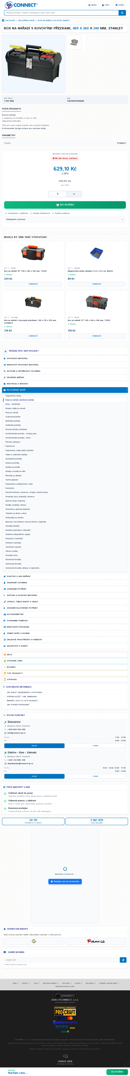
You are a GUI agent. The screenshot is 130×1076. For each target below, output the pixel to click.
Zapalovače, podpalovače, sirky (19, 484)
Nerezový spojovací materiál (23, 365)
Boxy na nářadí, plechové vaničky (54, 20)
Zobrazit (33, 284)
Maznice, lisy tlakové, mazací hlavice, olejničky (26, 522)
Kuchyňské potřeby (14, 459)
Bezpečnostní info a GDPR (65, 987)
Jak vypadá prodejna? (18, 705)
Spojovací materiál (17, 359)
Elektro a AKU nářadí (18, 577)
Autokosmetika (15, 615)
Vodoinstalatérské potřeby (22, 608)
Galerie (77, 984)
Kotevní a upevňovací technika (23, 371)
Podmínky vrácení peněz (108, 984)
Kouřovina (10, 489)
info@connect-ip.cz (16, 733)
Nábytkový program (18, 627)
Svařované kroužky (13, 564)
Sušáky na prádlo (13, 468)
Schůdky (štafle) (12, 526)
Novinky (11, 667)
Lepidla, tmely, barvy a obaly (22, 602)
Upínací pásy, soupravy (15, 501)
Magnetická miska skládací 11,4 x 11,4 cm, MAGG (90, 272)
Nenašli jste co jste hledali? (22, 701)
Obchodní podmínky (50, 984)
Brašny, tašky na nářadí (15, 409)
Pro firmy (66, 984)
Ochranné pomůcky (17, 621)
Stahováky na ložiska (14, 518)
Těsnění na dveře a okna (16, 514)
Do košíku (117, 1071)
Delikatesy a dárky (17, 646)
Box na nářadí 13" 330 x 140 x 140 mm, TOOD (89, 321)
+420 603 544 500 (16, 730)
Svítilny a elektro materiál (22, 596)
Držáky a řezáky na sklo (15, 472)
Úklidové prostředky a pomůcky (24, 640)
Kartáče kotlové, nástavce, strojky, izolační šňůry (27, 493)
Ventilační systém (13, 547)
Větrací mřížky (12, 552)
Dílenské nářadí (15, 378)
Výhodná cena (14, 661)
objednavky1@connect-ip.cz (20, 764)
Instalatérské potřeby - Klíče (18, 438)
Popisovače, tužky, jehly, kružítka (20, 451)
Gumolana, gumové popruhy (18, 510)
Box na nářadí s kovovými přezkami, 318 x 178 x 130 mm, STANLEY (30, 322)
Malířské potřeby (13, 421)
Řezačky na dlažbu (13, 476)
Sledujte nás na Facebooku (65, 882)
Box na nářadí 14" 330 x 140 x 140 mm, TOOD (25, 272)
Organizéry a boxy (13, 396)
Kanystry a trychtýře (14, 539)
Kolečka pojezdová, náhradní (18, 531)
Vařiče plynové (12, 480)
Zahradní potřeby (16, 589)
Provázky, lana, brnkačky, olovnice (20, 497)
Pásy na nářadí (12, 413)
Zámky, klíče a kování (18, 634)
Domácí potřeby (12, 463)
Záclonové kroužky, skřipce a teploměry (22, 568)
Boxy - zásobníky (13, 405)
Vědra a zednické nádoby (16, 455)
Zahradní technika (17, 583)
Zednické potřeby (13, 426)
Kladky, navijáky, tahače (16, 505)
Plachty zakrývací (13, 442)
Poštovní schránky (13, 543)
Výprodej (12, 680)
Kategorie (10, 20)
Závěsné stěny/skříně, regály (18, 535)
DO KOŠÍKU (65, 205)
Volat (34, 746)
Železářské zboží (26, 20)
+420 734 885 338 (16, 760)
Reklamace (90, 984)
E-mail (95, 746)
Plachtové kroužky (13, 560)
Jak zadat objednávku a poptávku (24, 693)
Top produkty (15, 674)
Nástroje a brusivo (17, 384)
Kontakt (25, 984)
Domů (15, 984)
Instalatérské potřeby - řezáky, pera (21, 434)
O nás (36, 984)
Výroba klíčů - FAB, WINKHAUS (22, 697)
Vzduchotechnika (13, 417)
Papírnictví (10, 447)
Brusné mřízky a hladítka (16, 430)
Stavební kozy (11, 556)
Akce (9, 655)
